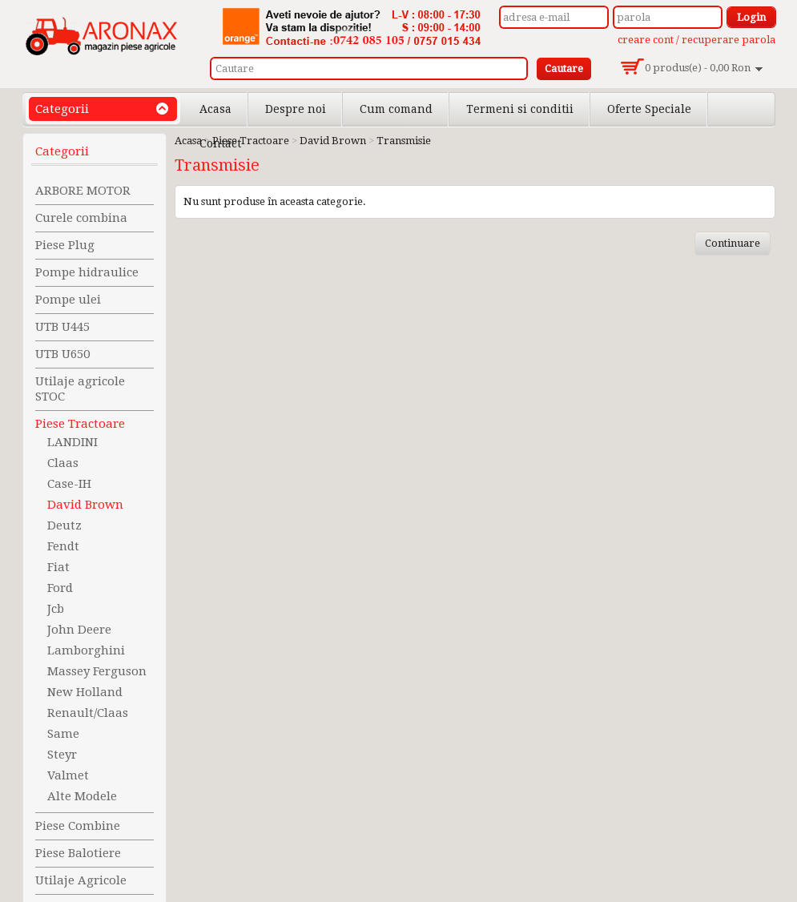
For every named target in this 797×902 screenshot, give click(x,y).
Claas (62, 463)
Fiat (58, 567)
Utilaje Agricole (81, 880)
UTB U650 (62, 354)
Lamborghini (86, 650)
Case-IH (69, 484)
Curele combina (81, 218)
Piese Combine (77, 826)
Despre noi (295, 109)
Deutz (64, 525)
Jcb (55, 609)
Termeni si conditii (520, 109)
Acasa (215, 109)
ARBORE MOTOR (83, 190)
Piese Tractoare (80, 424)
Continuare (732, 243)
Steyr (62, 754)
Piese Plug (65, 245)
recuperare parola (728, 40)
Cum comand (396, 109)
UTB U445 (62, 327)
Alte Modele (82, 796)
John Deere (79, 629)
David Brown (85, 504)
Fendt (63, 546)
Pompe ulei (68, 299)
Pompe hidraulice (87, 272)
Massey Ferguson (97, 671)
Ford (60, 588)
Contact (220, 143)
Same (63, 734)
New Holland (85, 692)
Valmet (68, 775)
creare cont (646, 40)
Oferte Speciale (649, 109)
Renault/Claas (87, 713)
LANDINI (72, 442)
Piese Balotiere (78, 853)
